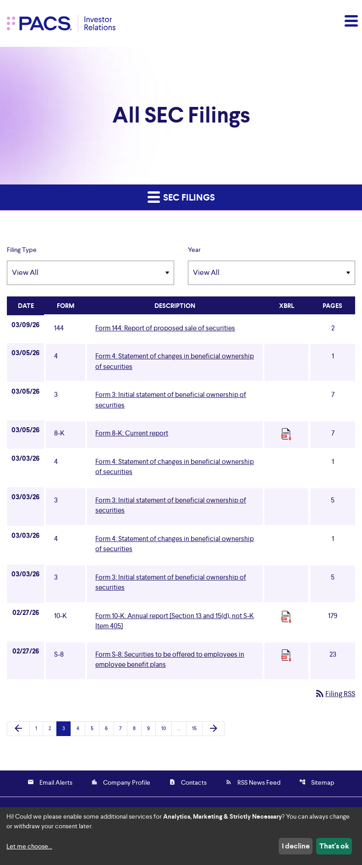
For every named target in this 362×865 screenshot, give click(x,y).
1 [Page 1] (39, 728)
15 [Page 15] (197, 728)
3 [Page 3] (66, 728)
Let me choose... (29, 846)
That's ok (334, 846)
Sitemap (317, 782)
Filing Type (22, 250)
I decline (296, 846)
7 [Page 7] (123, 728)
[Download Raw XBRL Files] (286, 434)
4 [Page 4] (80, 728)
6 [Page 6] (109, 728)
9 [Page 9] (151, 728)
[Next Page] (213, 728)
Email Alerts (49, 782)
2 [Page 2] (52, 728)
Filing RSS (334, 693)
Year (194, 250)
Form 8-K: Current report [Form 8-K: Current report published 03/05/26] (131, 433)
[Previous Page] (18, 728)
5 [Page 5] (94, 728)
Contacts (188, 782)
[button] (350, 20)
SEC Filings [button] (181, 196)
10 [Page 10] (166, 728)
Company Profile (120, 782)
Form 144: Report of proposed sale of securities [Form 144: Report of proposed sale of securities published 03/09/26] (165, 328)
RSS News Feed (252, 782)
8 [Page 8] (137, 728)
